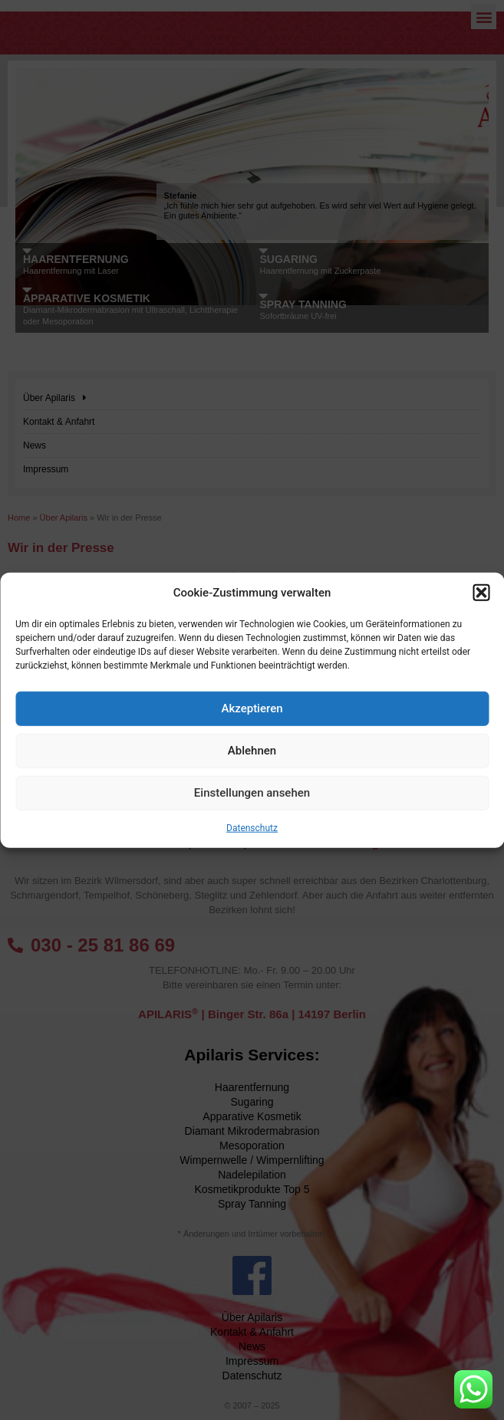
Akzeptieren (251, 708)
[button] (481, 592)
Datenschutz (252, 827)
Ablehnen (252, 751)
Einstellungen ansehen (252, 793)
